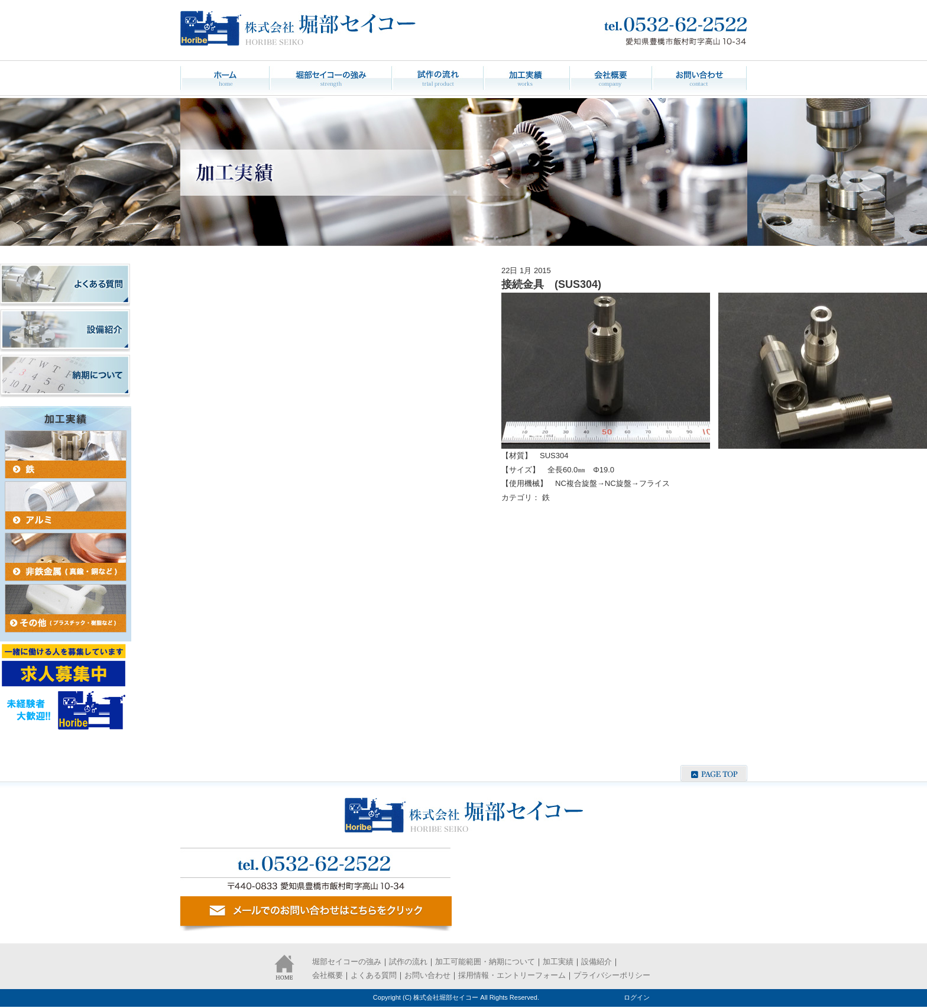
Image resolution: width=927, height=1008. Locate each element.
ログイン (637, 997)
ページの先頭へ (713, 773)
